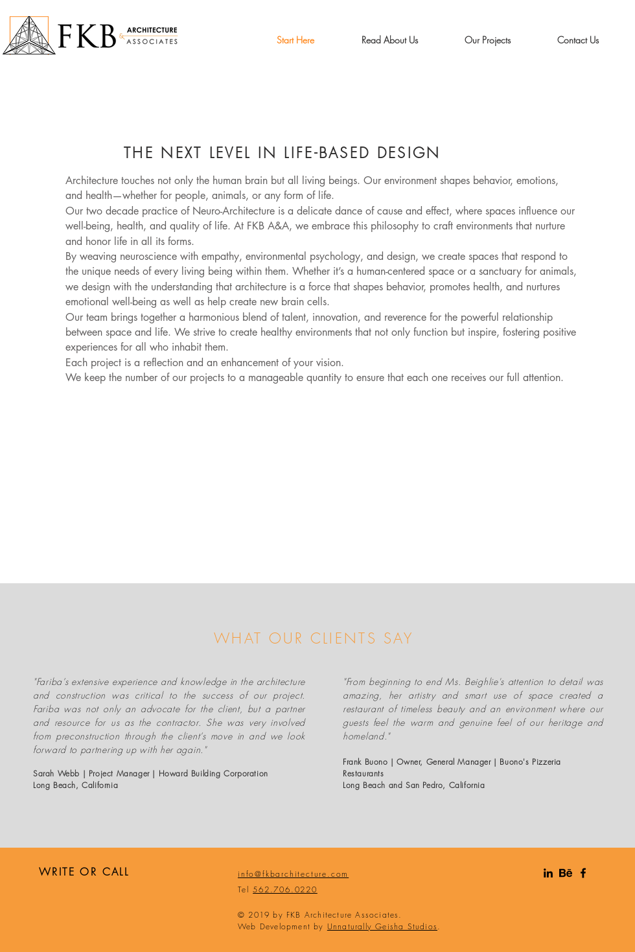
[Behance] (565, 872)
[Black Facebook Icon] (583, 872)
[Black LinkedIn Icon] (548, 872)
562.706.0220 (285, 889)
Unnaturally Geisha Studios (382, 926)
